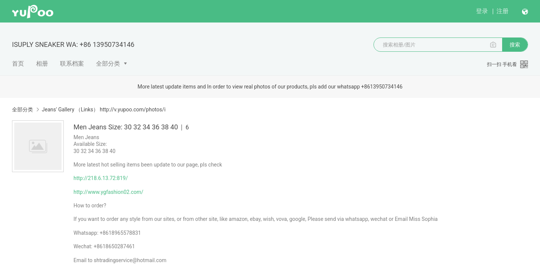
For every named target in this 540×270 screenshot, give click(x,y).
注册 (502, 11)
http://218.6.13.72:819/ (101, 178)
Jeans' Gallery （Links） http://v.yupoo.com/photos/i (103, 109)
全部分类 (108, 63)
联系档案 (72, 63)
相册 (42, 63)
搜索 (515, 45)
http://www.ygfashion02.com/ (108, 192)
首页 (18, 63)
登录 (482, 11)
